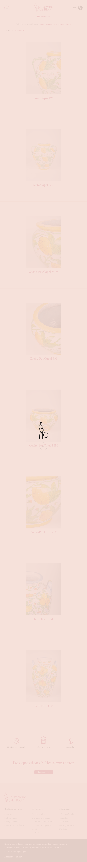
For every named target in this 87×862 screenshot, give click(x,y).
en (74, 7)
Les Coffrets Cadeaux (14, 825)
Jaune (68, 24)
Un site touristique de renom (41, 827)
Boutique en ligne (13, 808)
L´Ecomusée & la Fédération (66, 816)
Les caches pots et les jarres (51, 24)
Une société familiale (41, 818)
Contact (35, 832)
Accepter (8, 857)
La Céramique (10, 818)
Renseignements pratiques (66, 827)
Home (8, 30)
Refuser (18, 857)
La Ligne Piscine (11, 821)
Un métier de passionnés (43, 821)
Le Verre (8, 814)
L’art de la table (38, 814)
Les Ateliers (64, 821)
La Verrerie (37, 808)
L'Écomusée (64, 808)
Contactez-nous (43, 772)
